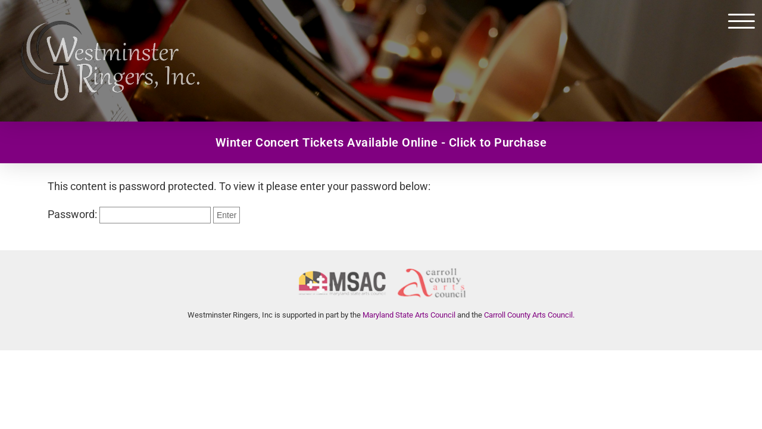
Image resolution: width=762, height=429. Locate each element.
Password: (129, 214)
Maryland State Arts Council (409, 314)
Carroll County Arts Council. (529, 314)
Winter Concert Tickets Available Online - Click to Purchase (381, 142)
